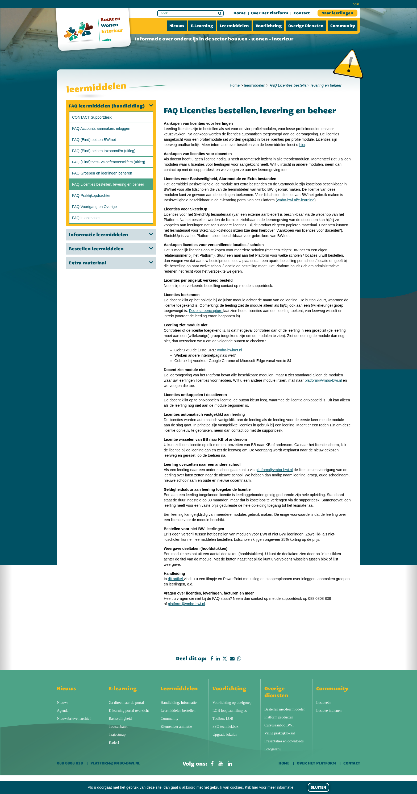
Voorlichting (269, 25)
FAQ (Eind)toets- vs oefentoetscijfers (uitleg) (108, 162)
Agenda (63, 711)
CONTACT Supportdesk (92, 117)
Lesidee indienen (328, 711)
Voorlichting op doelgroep (232, 703)
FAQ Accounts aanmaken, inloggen (101, 128)
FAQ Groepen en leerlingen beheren (102, 173)
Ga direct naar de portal (126, 703)
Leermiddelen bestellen (178, 711)
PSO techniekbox (225, 727)
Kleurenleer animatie (176, 727)
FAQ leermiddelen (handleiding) (111, 106)
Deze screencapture (206, 311)
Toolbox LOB (222, 719)
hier (302, 145)
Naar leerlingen (337, 13)
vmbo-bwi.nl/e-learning (295, 200)
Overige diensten (306, 25)
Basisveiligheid (120, 719)
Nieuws (176, 25)
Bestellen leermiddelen (111, 249)
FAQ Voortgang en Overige (94, 207)
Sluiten (318, 787)
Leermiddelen (234, 25)
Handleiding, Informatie (179, 703)
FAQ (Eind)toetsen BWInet (94, 140)
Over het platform (269, 13)
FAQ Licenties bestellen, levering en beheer (108, 184)
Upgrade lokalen (224, 735)
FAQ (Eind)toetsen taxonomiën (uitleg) (103, 151)
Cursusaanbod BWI (279, 725)
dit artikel (176, 579)
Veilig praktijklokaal (279, 733)
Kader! (114, 743)
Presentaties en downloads (284, 741)
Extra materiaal (111, 263)
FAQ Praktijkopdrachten (91, 195)
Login (355, 4)
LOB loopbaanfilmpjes (229, 711)
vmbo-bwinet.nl (229, 350)
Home (239, 13)
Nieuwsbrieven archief (74, 719)
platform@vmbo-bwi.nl (323, 380)
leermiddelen (254, 85)
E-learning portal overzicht (129, 711)
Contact (302, 13)
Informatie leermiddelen (111, 235)
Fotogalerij (272, 749)
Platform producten (278, 717)
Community (342, 25)
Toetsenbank (118, 727)
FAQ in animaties (86, 218)
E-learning (202, 25)
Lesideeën (323, 703)
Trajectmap (117, 735)
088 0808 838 (70, 763)
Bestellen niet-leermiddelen (284, 709)
